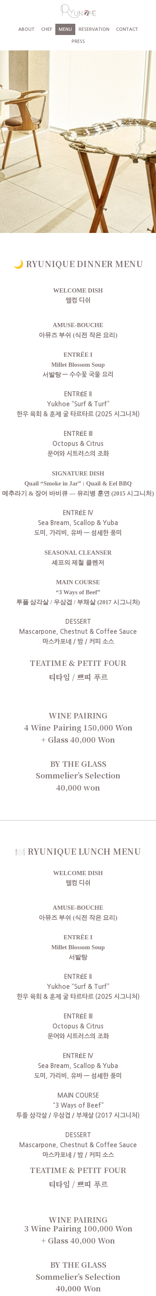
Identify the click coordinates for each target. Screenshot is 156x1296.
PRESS (78, 41)
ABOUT (26, 29)
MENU (65, 29)
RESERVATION (94, 29)
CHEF (46, 29)
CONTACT (127, 29)
